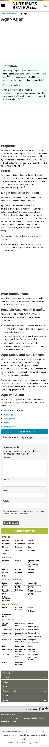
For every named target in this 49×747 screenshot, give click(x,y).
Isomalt (18, 569)
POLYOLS (6, 557)
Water (5, 695)
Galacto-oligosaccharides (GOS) (21, 585)
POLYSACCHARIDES (11, 604)
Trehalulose (32, 550)
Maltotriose (19, 590)
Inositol (5, 569)
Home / (4, 14)
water (3, 153)
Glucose (31, 540)
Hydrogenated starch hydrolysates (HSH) (33, 563)
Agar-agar (32, 623)
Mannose (18, 547)
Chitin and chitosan (19, 664)
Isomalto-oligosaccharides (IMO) (8, 592)
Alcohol (5, 700)
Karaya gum (19, 646)
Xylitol (4, 576)
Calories (42, 718)
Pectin (7, 423)
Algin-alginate (33, 627)
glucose (21, 346)
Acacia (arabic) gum (20, 624)
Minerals (6, 677)
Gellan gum (6, 640)
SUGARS (6, 537)
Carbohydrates (12, 14)
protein (20, 402)
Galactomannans (34, 636)
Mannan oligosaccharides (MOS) (34, 592)
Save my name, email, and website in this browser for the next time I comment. (25, 512)
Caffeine (34, 718)
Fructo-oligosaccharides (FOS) (8, 585)
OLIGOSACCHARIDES (12, 580)
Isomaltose (6, 544)
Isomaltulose (20, 544)
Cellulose (5, 663)
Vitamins (6, 686)
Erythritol (5, 561)
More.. (14, 721)
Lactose (31, 544)
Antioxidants (25, 718)
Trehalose (19, 550)
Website (6, 501)
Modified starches (18, 609)
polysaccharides (9, 93)
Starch (4, 608)
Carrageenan (9, 418)
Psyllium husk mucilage (20, 650)
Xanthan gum (10, 427)
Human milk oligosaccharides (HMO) (34, 585)
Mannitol (18, 573)
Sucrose (31, 547)
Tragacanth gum (19, 655)
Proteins (6, 672)
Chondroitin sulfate (6, 615)
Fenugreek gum (34, 633)
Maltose (5, 547)
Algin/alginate (10, 414)
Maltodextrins (33, 611)
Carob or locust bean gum (21, 634)
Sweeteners (5, 721)
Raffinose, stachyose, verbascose (6, 599)
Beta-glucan (19, 630)
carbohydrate (16, 399)
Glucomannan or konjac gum (20, 640)
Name (6, 479)
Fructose (5, 540)
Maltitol (5, 573)
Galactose (19, 540)
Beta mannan (33, 630)
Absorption (5, 718)
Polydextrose (7, 649)
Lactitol (31, 569)
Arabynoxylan (7, 630)
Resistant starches (31, 650)
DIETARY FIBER (9, 620)
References (24, 431)
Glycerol (18, 561)
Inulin (4, 646)
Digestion (14, 718)
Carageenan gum (6, 634)
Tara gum (5, 654)
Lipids (5, 682)
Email (6, 490)
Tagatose (5, 550)
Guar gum (32, 640)
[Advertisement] (24, 41)
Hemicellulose (33, 643)
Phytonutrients (9, 691)
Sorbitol (31, 573)
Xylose (4, 553)
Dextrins (31, 608)
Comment (7, 457)
